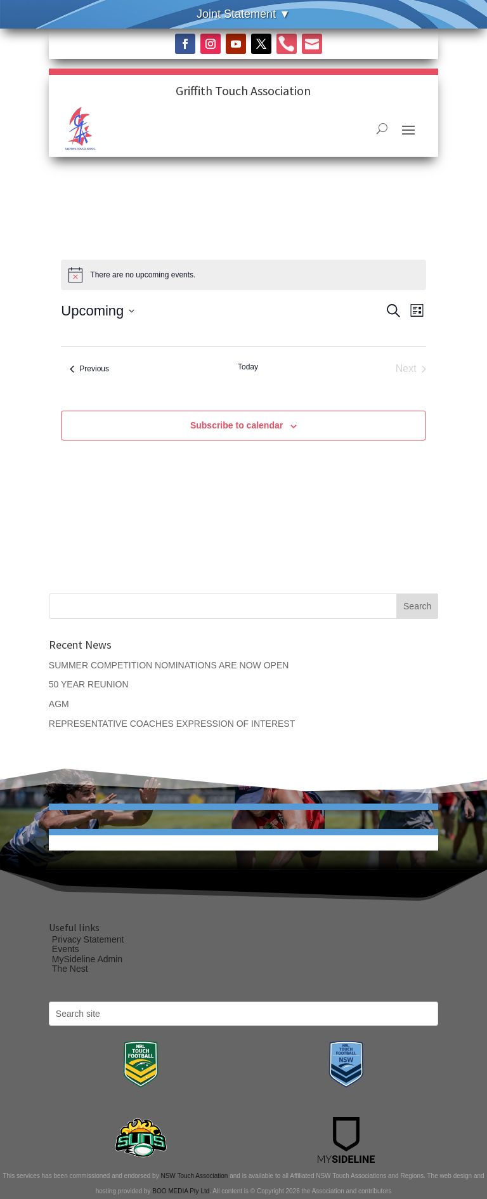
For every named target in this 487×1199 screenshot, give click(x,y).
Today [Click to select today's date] (248, 366)
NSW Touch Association (194, 1175)
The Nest (70, 969)
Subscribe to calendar (236, 425)
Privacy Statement (88, 939)
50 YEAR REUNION (89, 684)
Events (65, 949)
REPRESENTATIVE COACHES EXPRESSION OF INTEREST (172, 724)
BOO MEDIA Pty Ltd (180, 1191)
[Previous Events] (89, 369)
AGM (59, 704)
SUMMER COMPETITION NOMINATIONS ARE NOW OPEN (169, 665)
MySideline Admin (87, 959)
